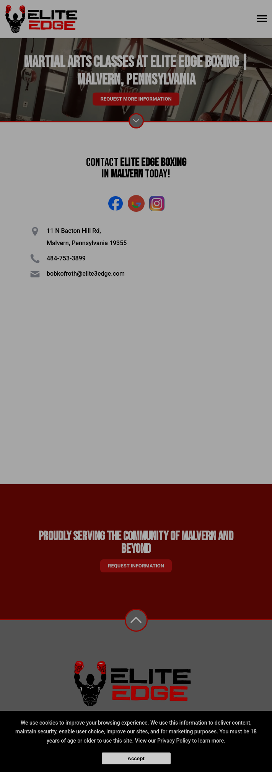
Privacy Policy (174, 741)
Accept (135, 758)
